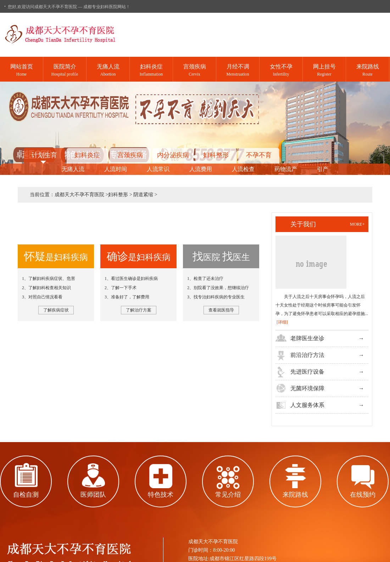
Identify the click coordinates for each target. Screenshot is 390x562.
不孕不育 (259, 155)
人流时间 (115, 169)
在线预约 (362, 494)
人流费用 (200, 169)
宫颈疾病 (130, 155)
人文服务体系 (307, 405)
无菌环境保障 (307, 388)
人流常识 (158, 169)
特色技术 (160, 494)
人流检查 (243, 169)
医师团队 (93, 494)
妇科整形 (216, 155)
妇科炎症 (87, 155)
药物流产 (285, 169)
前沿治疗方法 (307, 355)
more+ (357, 224)
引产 (322, 169)
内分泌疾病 (173, 155)
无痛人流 (73, 169)
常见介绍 (228, 494)
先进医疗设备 (307, 372)
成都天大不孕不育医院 (79, 194)
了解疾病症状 (56, 310)
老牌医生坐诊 (307, 338)
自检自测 (26, 494)
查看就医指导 (221, 310)
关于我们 (303, 224)
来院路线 (295, 494)
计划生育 (44, 155)
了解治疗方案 (138, 310)
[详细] (282, 322)
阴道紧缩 (143, 194)
